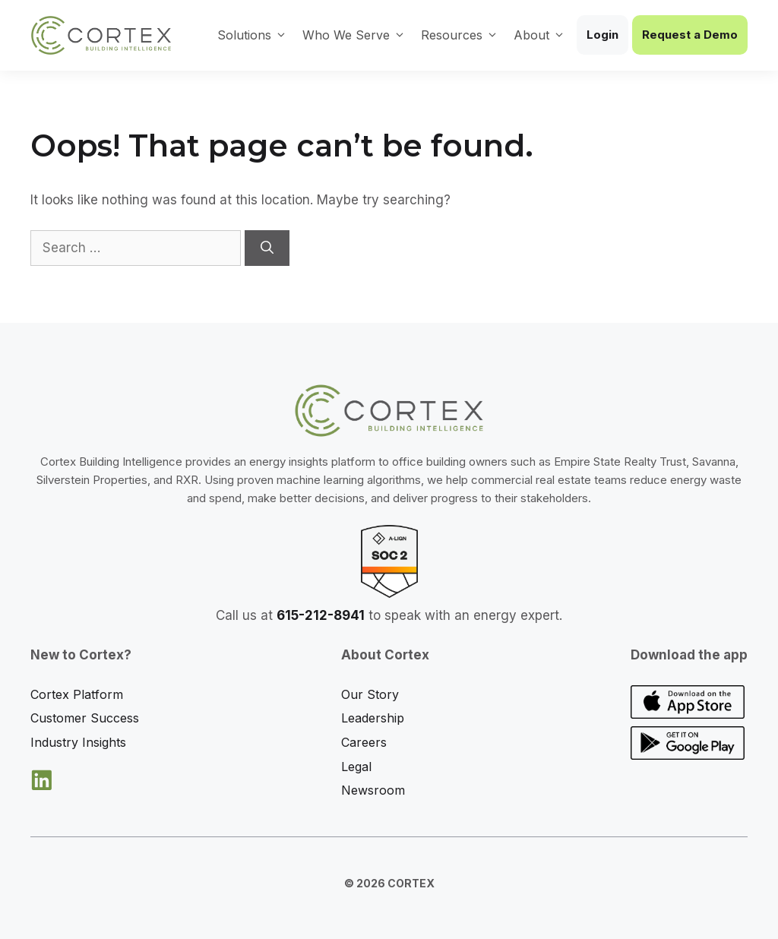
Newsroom (373, 790)
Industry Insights (78, 742)
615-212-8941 (321, 615)
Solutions (252, 35)
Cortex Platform (76, 694)
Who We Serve (354, 35)
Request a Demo (690, 34)
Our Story (370, 694)
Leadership (372, 718)
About (539, 35)
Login (602, 34)
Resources (459, 35)
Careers (364, 742)
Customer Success (84, 718)
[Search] (267, 248)
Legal (356, 766)
